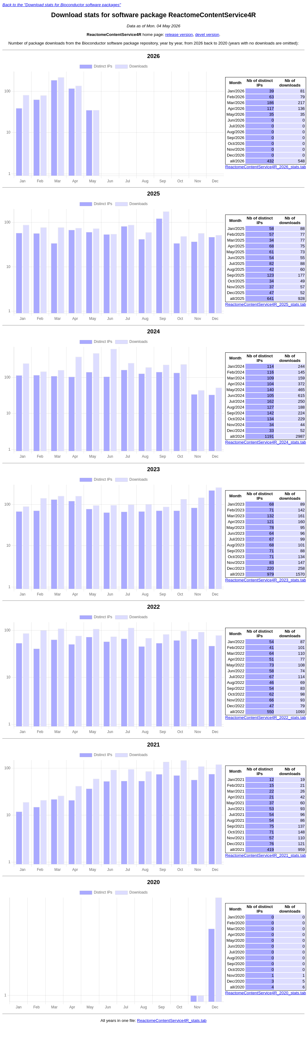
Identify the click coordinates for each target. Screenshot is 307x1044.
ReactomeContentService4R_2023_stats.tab (265, 580)
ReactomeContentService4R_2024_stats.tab (265, 442)
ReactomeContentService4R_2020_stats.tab (265, 993)
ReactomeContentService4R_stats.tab (172, 1020)
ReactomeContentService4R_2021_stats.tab (265, 855)
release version (179, 34)
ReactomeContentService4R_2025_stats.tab (265, 304)
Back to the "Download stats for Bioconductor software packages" (61, 4)
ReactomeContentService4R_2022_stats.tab (265, 717)
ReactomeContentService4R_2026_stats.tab (265, 167)
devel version (207, 34)
